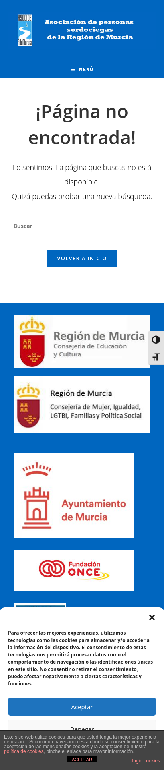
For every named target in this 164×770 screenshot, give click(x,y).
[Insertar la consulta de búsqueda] (82, 225)
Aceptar (82, 707)
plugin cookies (145, 761)
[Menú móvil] (82, 70)
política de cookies (24, 751)
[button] (152, 617)
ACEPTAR (82, 759)
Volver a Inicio (82, 258)
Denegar (82, 729)
